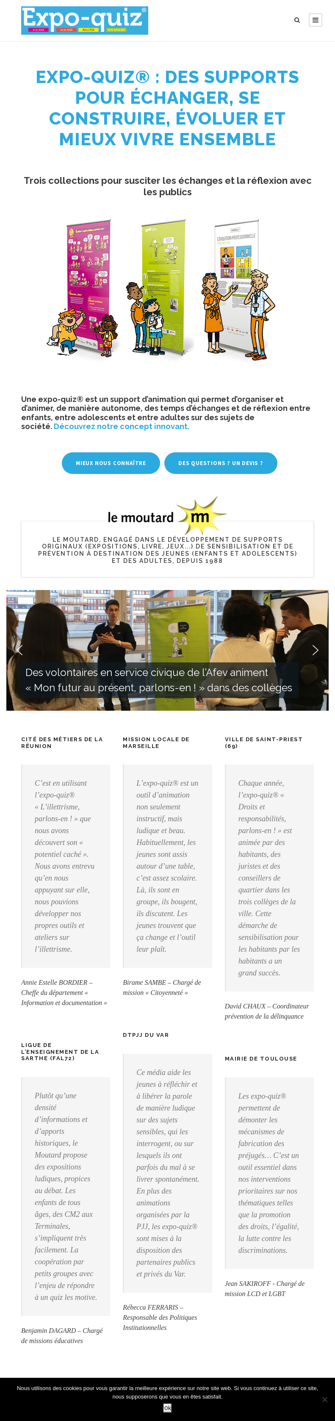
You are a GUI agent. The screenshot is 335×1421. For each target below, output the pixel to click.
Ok (167, 1408)
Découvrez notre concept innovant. (121, 426)
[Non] (324, 1399)
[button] (167, 650)
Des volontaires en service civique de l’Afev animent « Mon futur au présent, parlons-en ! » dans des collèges (158, 680)
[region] (167, 650)
